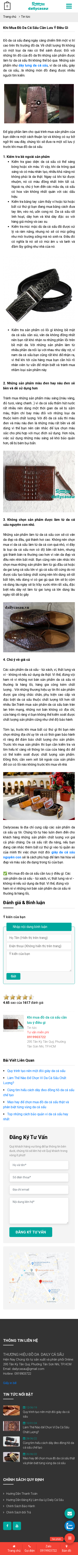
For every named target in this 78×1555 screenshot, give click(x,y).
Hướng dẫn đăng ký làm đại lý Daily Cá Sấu (35, 1500)
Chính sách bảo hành (20, 1506)
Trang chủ (9, 16)
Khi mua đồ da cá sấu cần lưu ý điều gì (35, 28)
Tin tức (25, 16)
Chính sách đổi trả (18, 1512)
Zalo (48, 1549)
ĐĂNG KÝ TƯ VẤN (31, 1232)
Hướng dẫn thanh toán (21, 1493)
